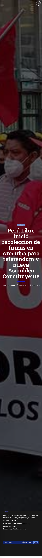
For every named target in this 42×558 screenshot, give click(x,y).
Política (20, 246)
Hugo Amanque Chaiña (8, 307)
